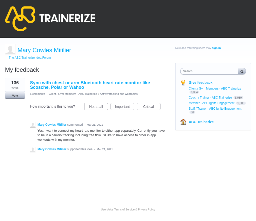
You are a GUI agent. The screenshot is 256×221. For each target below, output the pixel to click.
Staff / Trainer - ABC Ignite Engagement (215, 108)
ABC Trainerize (201, 122)
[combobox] (210, 71)
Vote (15, 95)
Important (124, 107)
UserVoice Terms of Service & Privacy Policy (128, 209)
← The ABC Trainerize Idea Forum (28, 57)
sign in (216, 47)
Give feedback (200, 83)
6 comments (37, 93)
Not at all (98, 107)
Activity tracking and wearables (119, 93)
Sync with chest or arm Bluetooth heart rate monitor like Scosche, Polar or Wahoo (90, 85)
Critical (151, 107)
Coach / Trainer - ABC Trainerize (211, 97)
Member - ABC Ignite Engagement (212, 103)
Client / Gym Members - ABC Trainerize (73, 93)
